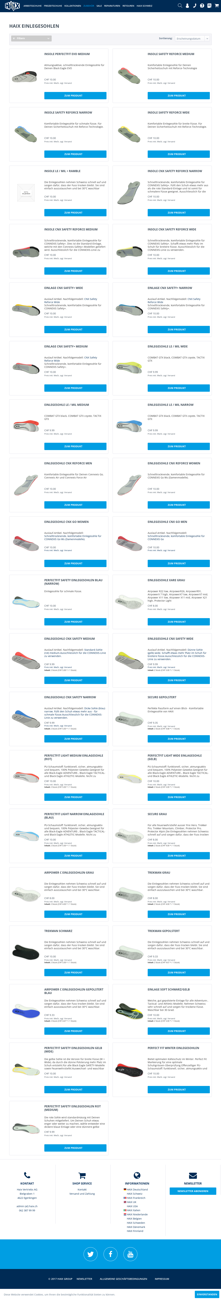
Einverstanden (207, 1294)
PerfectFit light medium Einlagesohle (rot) (73, 757)
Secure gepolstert (162, 697)
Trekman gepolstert (164, 931)
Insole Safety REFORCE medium (171, 54)
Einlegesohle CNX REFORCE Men (68, 463)
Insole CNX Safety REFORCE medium (71, 229)
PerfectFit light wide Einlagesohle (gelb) (175, 757)
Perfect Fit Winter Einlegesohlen (173, 1048)
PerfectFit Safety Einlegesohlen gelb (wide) (73, 1049)
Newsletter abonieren (193, 1191)
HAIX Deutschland (136, 1189)
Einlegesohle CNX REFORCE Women (174, 463)
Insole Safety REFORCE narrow (68, 112)
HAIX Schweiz (133, 1193)
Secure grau (157, 814)
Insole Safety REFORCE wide (169, 112)
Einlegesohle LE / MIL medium (66, 405)
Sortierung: (165, 38)
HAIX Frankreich (134, 1198)
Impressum (162, 1278)
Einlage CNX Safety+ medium (66, 346)
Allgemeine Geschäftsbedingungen (123, 1278)
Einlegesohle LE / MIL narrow (170, 405)
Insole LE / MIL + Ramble (62, 171)
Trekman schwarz (58, 931)
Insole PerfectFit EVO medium (67, 54)
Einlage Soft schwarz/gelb (169, 989)
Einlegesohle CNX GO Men (167, 522)
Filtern (19, 38)
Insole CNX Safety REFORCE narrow (175, 171)
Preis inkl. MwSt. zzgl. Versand (58, 550)
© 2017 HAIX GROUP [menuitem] (60, 1278)
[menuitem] (180, 6)
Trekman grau (159, 873)
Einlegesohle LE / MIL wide (168, 346)
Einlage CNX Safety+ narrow (170, 288)
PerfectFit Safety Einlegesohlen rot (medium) (72, 1108)
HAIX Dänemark (134, 1227)
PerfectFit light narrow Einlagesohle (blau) (74, 815)
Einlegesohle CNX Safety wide (170, 639)
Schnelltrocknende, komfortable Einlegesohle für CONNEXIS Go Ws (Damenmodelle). (72, 537)
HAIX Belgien (133, 1218)
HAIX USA (131, 1206)
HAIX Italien (132, 1210)
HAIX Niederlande (136, 1214)
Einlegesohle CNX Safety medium (69, 639)
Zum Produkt (73, 95)
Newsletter (84, 1278)
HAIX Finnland (133, 1231)
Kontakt (82, 1189)
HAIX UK (130, 1202)
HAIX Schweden (134, 1222)
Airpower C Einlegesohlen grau (69, 873)
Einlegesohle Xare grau (166, 580)
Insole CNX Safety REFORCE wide (172, 229)
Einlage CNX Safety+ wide (63, 288)
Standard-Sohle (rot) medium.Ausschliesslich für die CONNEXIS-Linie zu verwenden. (75, 653)
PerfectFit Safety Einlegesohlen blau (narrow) (73, 582)
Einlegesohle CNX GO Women (66, 522)
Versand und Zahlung (82, 1193)
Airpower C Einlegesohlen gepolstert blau (73, 991)
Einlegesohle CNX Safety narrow (70, 697)
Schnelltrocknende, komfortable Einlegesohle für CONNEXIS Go (176, 537)
